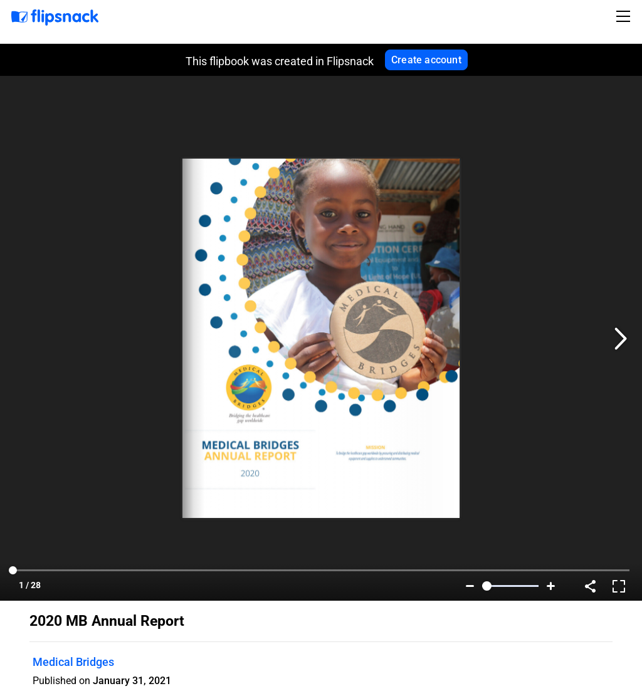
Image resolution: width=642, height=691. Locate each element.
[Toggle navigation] (625, 16)
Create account (426, 60)
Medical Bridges (73, 661)
